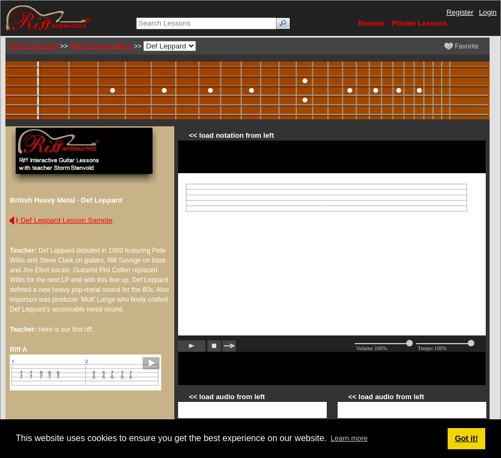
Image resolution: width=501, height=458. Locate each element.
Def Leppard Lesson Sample (61, 220)
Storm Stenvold (33, 46)
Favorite (461, 46)
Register (460, 12)
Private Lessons (419, 23)
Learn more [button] (349, 438)
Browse (371, 23)
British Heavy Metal (101, 46)
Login (488, 12)
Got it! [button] (466, 438)
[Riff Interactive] (48, 18)
